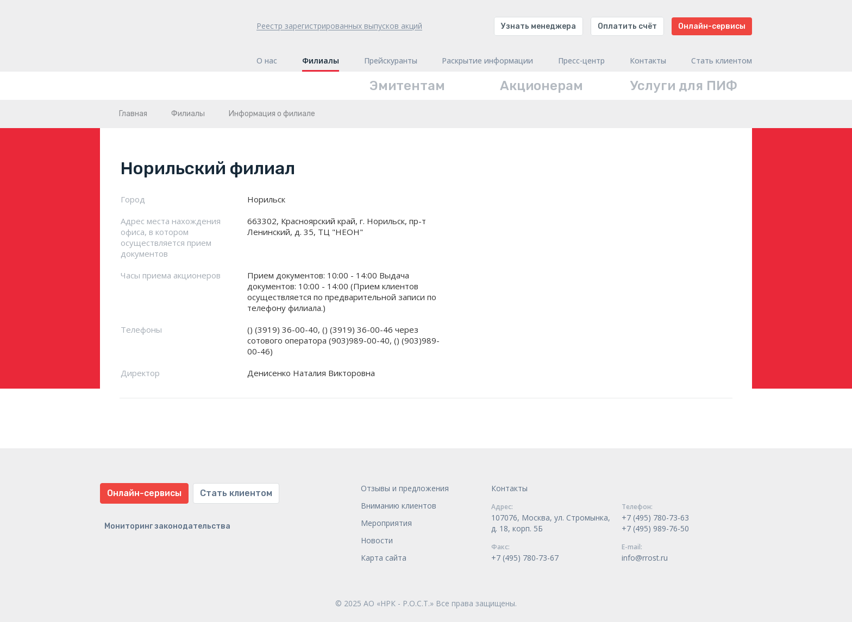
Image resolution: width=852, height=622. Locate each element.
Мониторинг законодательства (167, 526)
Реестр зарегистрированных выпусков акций (339, 26)
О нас (266, 61)
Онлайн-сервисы (712, 26)
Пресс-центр (581, 61)
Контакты (648, 61)
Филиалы (320, 61)
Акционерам (541, 85)
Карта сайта (383, 558)
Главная (133, 113)
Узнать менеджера (538, 26)
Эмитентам (407, 85)
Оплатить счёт (627, 26)
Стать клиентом (721, 61)
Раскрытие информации (487, 61)
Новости (377, 540)
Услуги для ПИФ (683, 85)
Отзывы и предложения (405, 488)
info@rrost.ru (645, 558)
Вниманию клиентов (398, 505)
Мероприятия (386, 523)
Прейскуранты (390, 61)
